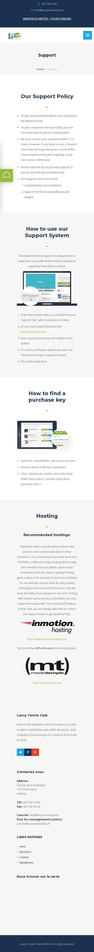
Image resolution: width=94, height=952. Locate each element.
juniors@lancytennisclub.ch (33, 824)
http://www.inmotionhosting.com (47, 639)
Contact (24, 857)
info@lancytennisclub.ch (49, 10)
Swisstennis (26, 862)
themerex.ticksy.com (33, 332)
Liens (22, 846)
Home (40, 69)
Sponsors (25, 852)
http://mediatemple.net (47, 683)
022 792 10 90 (49, 3)
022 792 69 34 (31, 806)
